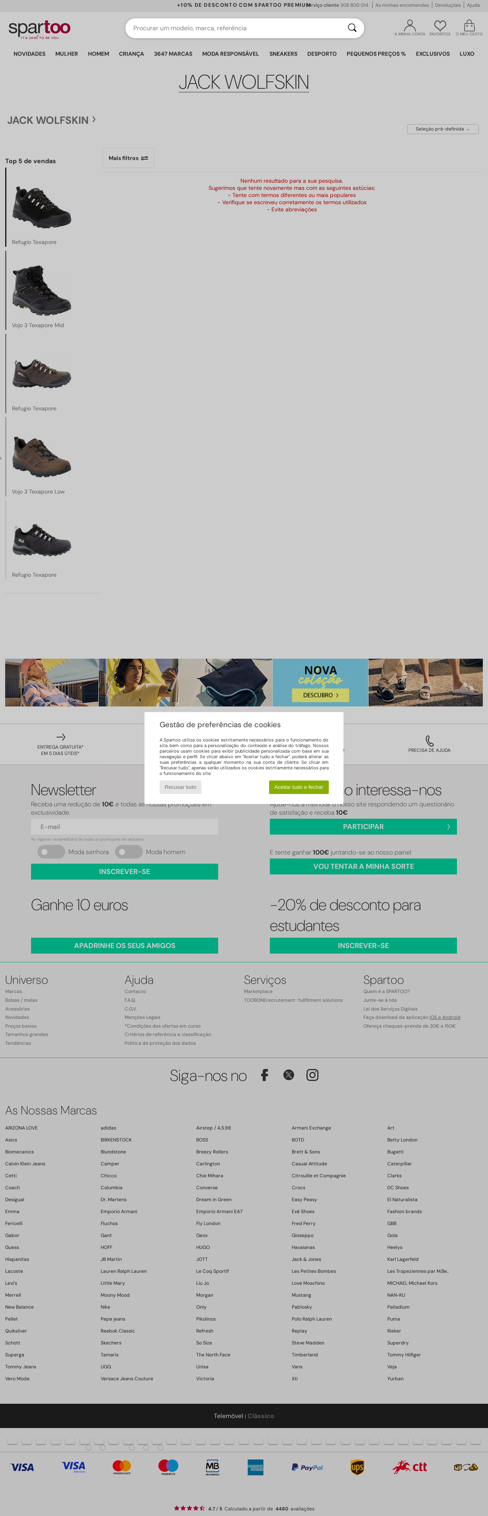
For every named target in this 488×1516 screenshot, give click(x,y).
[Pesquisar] (352, 28)
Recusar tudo (180, 787)
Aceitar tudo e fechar (298, 787)
